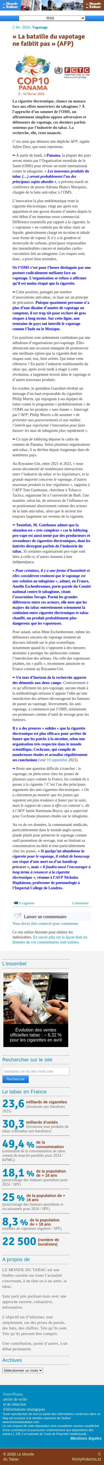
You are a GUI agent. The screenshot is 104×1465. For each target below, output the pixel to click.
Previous (11, 1004)
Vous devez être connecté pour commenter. (45, 923)
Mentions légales (86, 1438)
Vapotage (40, 27)
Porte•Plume (12, 1394)
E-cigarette (26, 903)
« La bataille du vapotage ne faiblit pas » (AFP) (48, 40)
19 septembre (57, 760)
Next (59, 1004)
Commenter (80, 903)
